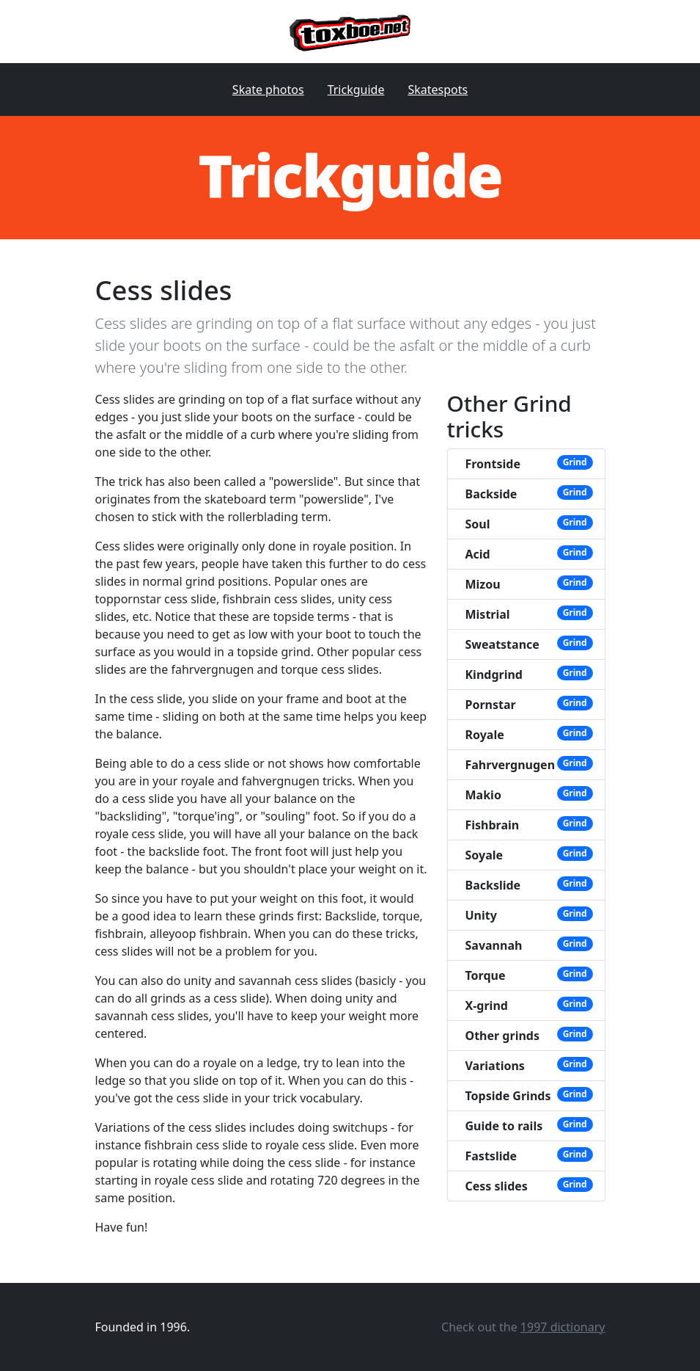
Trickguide (356, 89)
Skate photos (268, 89)
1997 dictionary (562, 1327)
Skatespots (438, 89)
